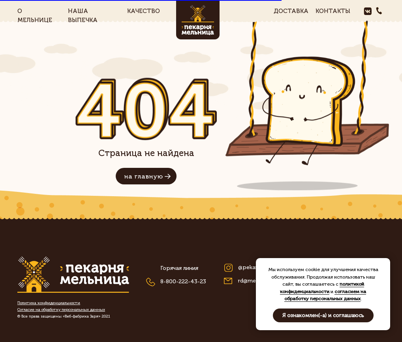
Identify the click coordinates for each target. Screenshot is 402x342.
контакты (333, 11)
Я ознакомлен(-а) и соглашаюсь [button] (323, 315)
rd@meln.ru (252, 280)
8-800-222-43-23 (183, 281)
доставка (291, 11)
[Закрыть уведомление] (384, 264)
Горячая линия (179, 268)
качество (143, 11)
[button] (61, 309)
